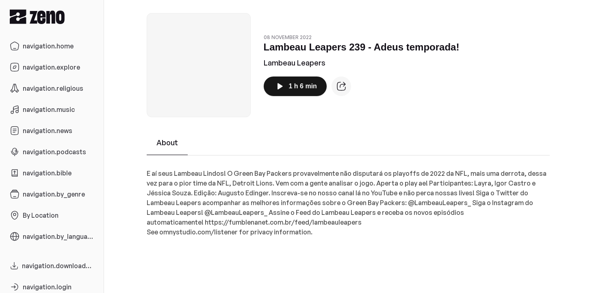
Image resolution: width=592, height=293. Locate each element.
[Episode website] (341, 86)
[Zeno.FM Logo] (51, 16)
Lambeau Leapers (294, 62)
